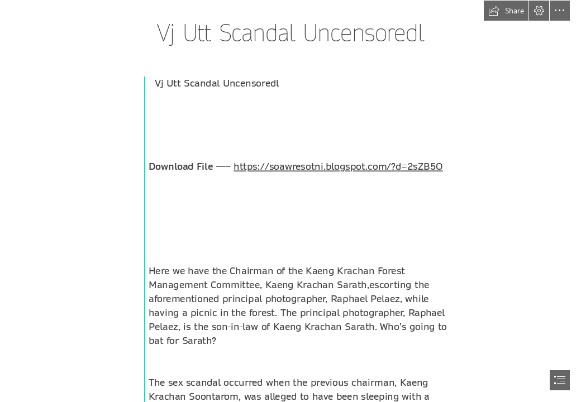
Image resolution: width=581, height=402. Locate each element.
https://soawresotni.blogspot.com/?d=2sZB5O (338, 166)
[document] (290, 201)
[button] (506, 11)
